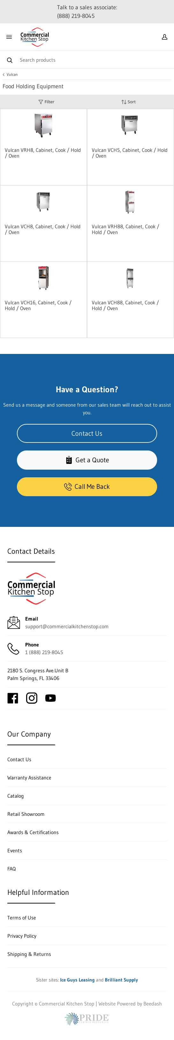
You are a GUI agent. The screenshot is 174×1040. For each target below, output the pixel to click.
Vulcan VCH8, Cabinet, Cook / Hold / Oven (43, 229)
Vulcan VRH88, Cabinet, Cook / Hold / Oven (125, 229)
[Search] (87, 59)
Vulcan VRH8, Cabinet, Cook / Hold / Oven (43, 153)
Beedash (152, 1003)
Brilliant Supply (121, 980)
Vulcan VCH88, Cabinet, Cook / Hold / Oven (125, 305)
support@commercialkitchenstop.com (67, 626)
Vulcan (12, 74)
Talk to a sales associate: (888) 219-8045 (87, 12)
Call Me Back (87, 486)
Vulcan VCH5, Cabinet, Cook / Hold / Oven (130, 153)
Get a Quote (87, 460)
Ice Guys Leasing (77, 980)
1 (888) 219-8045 (44, 652)
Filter (46, 102)
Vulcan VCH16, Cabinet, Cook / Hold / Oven (38, 305)
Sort (128, 102)
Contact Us (86, 433)
